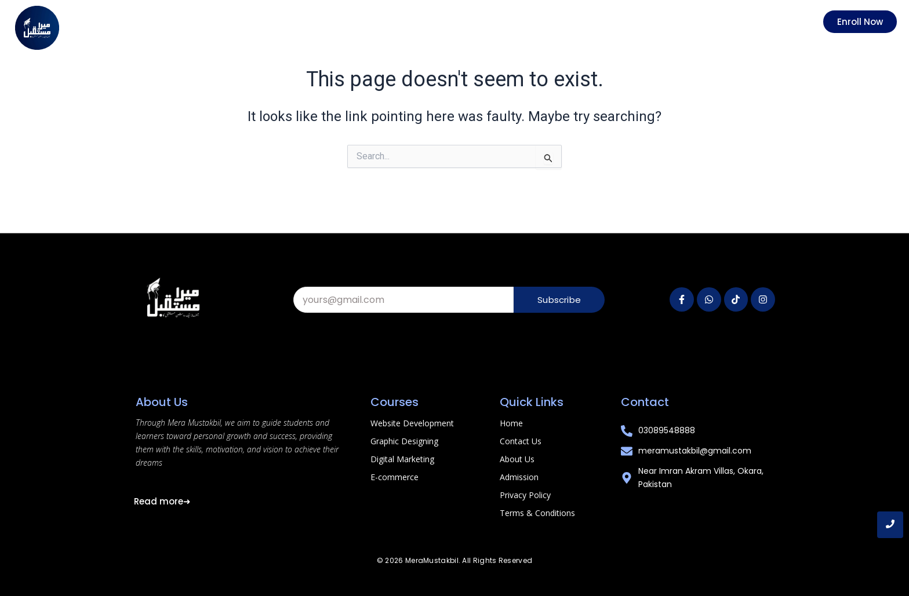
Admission (519, 476)
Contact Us (520, 441)
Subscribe (559, 300)
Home (511, 423)
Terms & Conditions (537, 512)
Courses (394, 402)
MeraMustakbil (432, 560)
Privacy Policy (525, 494)
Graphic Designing (404, 441)
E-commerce (394, 476)
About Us (517, 459)
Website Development (412, 423)
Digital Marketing (402, 459)
